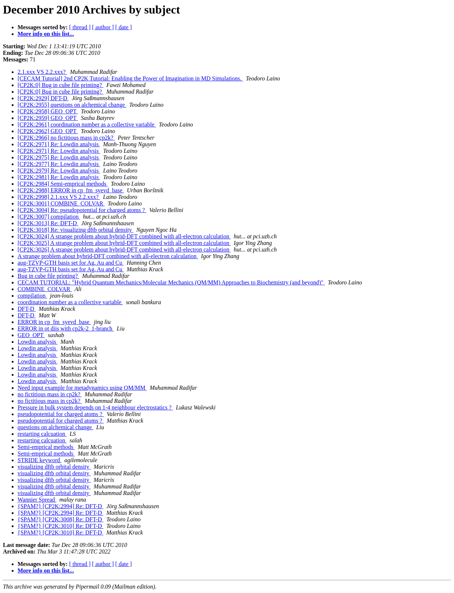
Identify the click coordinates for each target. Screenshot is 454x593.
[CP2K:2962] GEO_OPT (48, 131)
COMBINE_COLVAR (45, 289)
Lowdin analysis (37, 342)
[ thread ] (80, 27)
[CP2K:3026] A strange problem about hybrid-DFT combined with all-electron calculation (124, 249)
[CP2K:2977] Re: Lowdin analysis (59, 164)
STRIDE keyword (39, 460)
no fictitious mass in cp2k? (50, 394)
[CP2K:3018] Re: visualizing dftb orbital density (75, 230)
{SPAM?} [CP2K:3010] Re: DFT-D (61, 526)
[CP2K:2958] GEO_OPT (48, 111)
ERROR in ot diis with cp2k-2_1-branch (66, 328)
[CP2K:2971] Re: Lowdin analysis (59, 144)
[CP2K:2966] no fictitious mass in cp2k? (66, 138)
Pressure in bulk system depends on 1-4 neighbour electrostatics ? (95, 407)
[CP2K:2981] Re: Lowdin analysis (59, 177)
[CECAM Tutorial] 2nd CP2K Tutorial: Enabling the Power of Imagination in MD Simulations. (130, 78)
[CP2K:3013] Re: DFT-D (48, 223)
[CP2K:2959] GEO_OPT (48, 118)
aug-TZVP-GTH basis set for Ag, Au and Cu (71, 263)
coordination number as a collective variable (70, 302)
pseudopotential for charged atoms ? (61, 414)
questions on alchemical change (55, 427)
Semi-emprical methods (46, 447)
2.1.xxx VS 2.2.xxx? (42, 72)
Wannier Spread (37, 499)
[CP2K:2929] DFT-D (43, 98)
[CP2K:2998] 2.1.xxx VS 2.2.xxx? (59, 197)
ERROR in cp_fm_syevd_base (54, 322)
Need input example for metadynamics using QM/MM (82, 388)
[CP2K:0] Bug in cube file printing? (61, 85)
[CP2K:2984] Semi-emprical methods (63, 184)
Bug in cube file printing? (48, 276)
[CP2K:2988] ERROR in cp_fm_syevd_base (71, 190)
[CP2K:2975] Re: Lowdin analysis (59, 157)
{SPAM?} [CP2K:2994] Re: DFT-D (61, 506)
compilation (32, 295)
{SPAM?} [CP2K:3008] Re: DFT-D (61, 519)
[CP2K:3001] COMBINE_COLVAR (61, 203)
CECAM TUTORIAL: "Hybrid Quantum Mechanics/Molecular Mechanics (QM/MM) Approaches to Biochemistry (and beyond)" (171, 282)
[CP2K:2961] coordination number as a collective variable (87, 124)
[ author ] (103, 27)
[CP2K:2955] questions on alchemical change (72, 105)
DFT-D (27, 309)
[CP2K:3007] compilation (49, 217)
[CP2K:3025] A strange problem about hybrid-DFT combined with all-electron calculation (124, 243)
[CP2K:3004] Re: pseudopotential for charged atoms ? (82, 210)
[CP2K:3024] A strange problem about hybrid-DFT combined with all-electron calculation (124, 236)
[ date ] (123, 27)
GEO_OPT (31, 335)
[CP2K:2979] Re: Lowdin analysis (59, 170)
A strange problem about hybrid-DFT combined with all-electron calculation (108, 256)
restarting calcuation (42, 434)
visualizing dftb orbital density (54, 467)
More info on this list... (46, 34)
